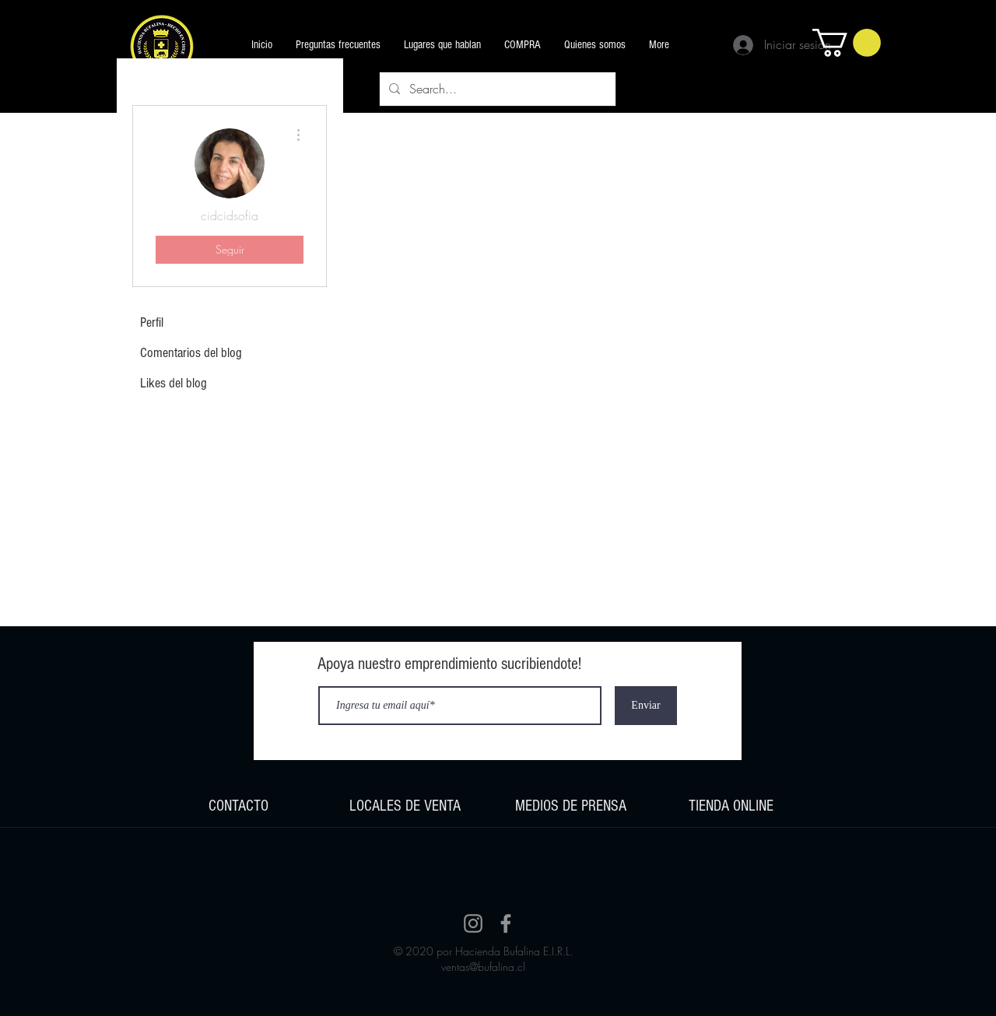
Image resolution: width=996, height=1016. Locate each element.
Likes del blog (173, 383)
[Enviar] (646, 705)
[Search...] (496, 89)
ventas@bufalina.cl (483, 966)
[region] (238, 806)
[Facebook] (505, 923)
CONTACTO (238, 806)
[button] (846, 43)
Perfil (151, 322)
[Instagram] (473, 923)
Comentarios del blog (191, 353)
